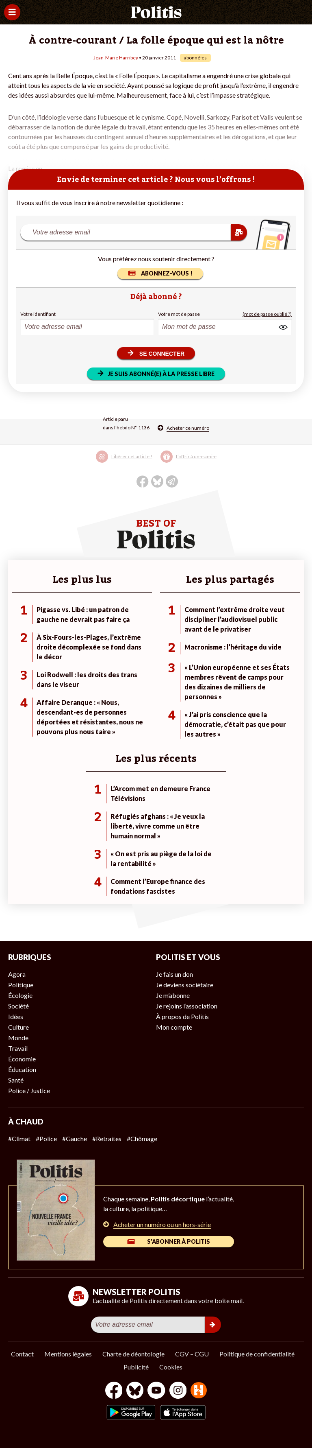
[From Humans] (199, 1391)
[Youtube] (156, 1391)
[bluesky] (134, 1391)
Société (18, 1006)
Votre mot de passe (179, 314)
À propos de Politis (182, 1016)
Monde (18, 1037)
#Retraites (106, 1138)
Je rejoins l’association (186, 1006)
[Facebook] (114, 1391)
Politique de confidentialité (257, 1354)
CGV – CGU (192, 1354)
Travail (18, 1048)
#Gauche (74, 1138)
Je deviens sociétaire (184, 985)
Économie (22, 1059)
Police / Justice (29, 1090)
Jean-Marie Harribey (115, 58)
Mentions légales (68, 1354)
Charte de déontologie (133, 1354)
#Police (46, 1138)
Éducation (22, 1069)
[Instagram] (178, 1391)
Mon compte (174, 1027)
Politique (20, 985)
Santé (16, 1080)
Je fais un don (174, 974)
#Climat (19, 1138)
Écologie (20, 995)
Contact (22, 1354)
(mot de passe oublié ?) (267, 314)
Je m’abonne (173, 995)
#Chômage (142, 1138)
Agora (17, 974)
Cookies (170, 1367)
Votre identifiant (38, 314)
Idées (15, 1016)
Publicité (136, 1367)
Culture (18, 1027)
